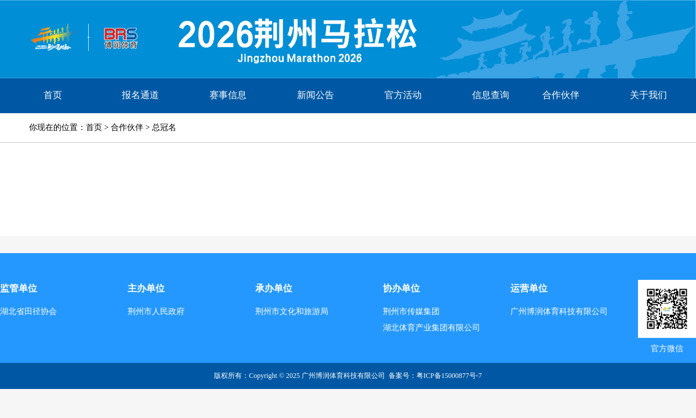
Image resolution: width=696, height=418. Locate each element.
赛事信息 (227, 95)
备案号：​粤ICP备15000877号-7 (435, 376)
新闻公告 (315, 95)
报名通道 (140, 95)
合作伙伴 (560, 95)
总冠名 (164, 127)
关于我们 (648, 95)
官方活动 (403, 95)
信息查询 (490, 95)
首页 (53, 95)
